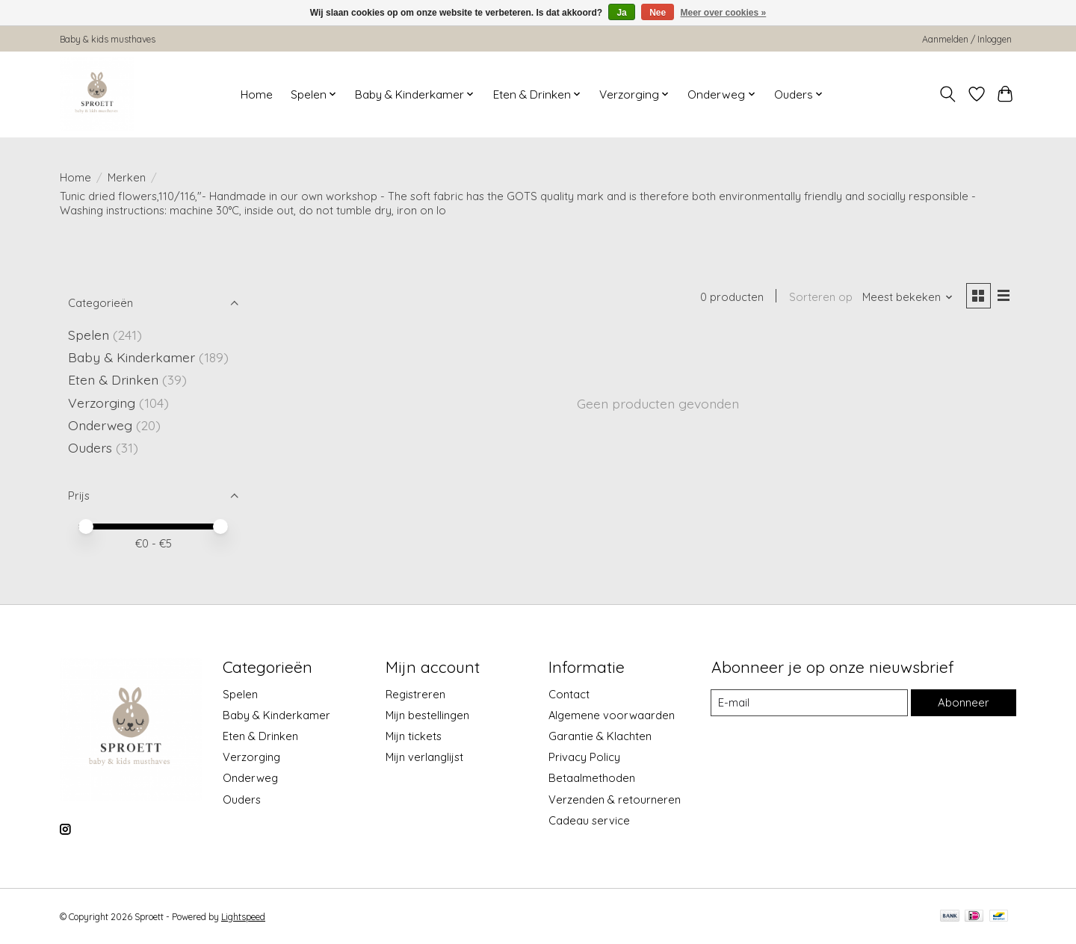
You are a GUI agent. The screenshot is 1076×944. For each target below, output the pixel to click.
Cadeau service (589, 820)
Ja (621, 12)
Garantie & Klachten (600, 736)
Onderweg (100, 425)
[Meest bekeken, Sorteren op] (907, 298)
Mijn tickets (414, 736)
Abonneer (963, 702)
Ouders (90, 447)
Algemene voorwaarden (611, 715)
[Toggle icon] (948, 94)
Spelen (88, 334)
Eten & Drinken (113, 379)
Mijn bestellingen (427, 715)
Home (257, 94)
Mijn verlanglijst (424, 757)
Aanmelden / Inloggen (967, 39)
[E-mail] (809, 702)
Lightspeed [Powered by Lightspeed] (243, 916)
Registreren (415, 694)
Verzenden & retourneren (614, 799)
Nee (657, 12)
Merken (127, 177)
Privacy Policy (584, 757)
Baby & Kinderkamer (131, 357)
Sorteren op (819, 298)
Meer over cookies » (724, 12)
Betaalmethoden (591, 778)
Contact (569, 694)
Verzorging (101, 402)
